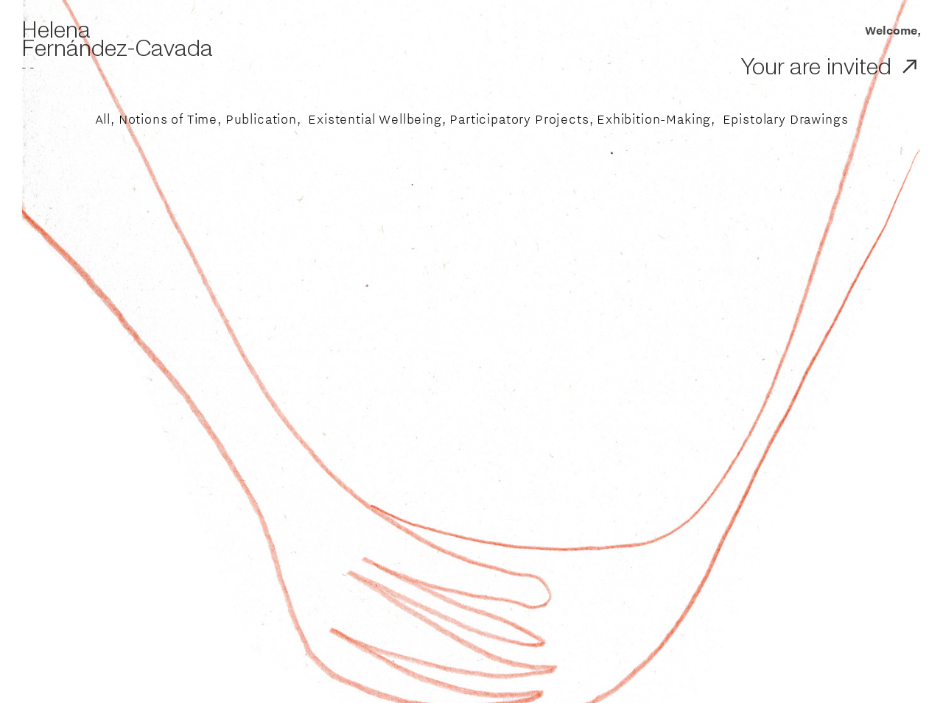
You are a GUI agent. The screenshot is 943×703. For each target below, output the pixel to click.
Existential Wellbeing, (377, 118)
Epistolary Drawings (786, 118)
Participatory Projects (519, 118)
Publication (261, 118)
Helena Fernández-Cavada (117, 39)
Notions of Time (168, 118)
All (103, 118)
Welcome (877, 30)
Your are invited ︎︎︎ (831, 67)
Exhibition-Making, (656, 118)
